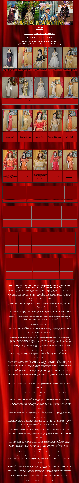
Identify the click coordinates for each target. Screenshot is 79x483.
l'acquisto (53, 41)
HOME (39, 28)
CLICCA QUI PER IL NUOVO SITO (39, 33)
